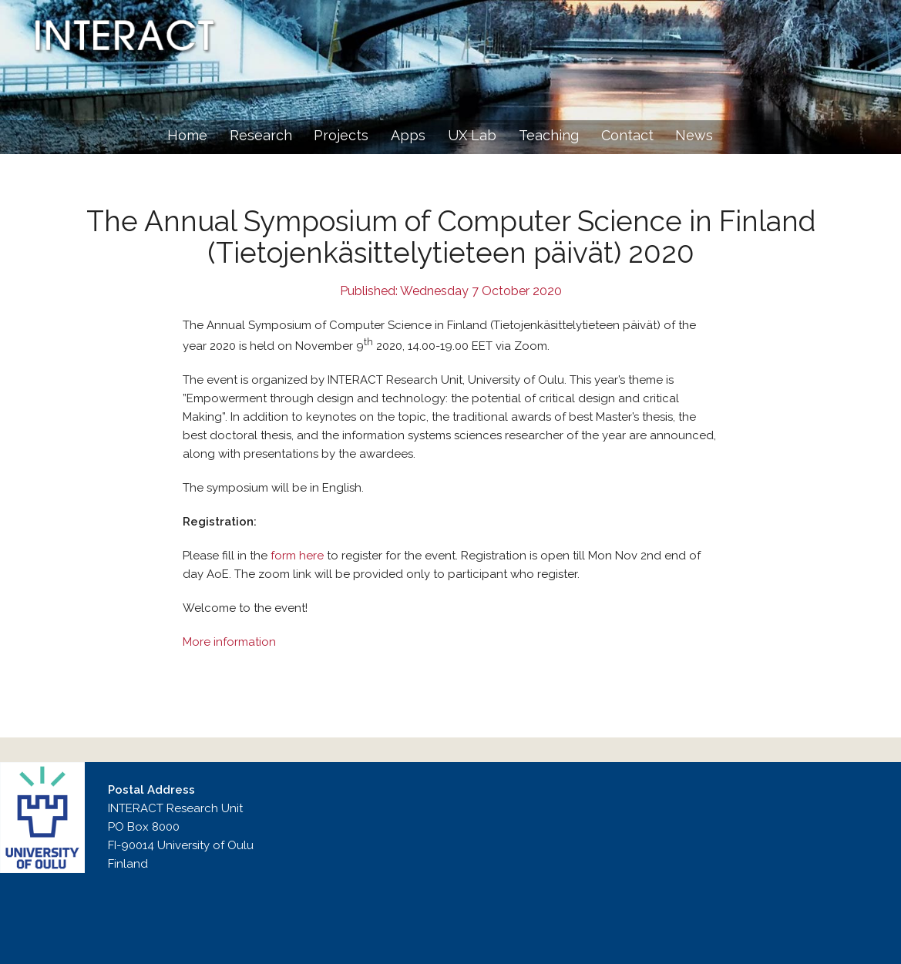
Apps (408, 135)
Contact (627, 135)
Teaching (549, 135)
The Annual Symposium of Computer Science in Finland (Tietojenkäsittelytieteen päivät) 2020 (450, 237)
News (694, 135)
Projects (341, 135)
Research (261, 135)
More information (229, 642)
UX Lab (472, 135)
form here (297, 556)
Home (187, 135)
